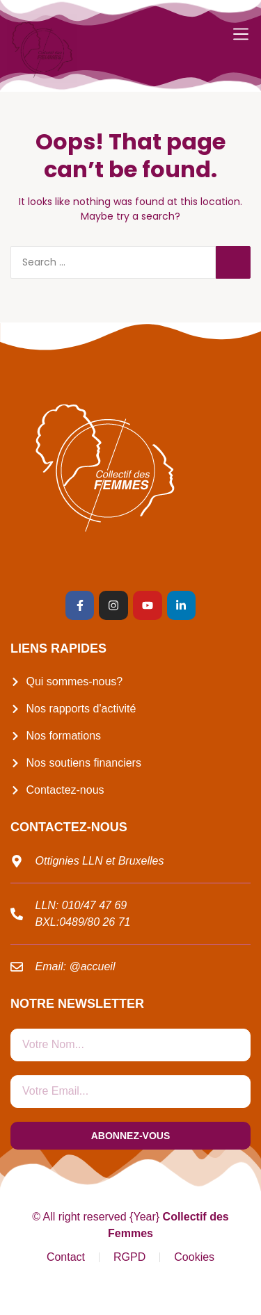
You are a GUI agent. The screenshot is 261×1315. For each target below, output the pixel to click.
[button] (241, 34)
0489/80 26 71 (94, 922)
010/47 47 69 (94, 905)
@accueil (92, 966)
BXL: (47, 922)
